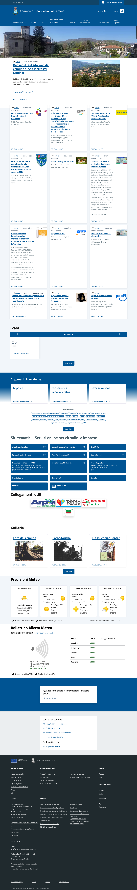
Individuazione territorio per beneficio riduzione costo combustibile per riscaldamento (28, 298)
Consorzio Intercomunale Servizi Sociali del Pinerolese (22, 116)
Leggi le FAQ (74, 816)
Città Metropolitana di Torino (49, 804)
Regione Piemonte (18, 2)
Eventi (101, 793)
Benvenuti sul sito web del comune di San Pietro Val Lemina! (31, 69)
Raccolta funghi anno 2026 (62, 161)
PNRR (85, 422)
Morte (56, 419)
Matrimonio (43, 419)
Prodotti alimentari (91, 419)
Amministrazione (19, 22)
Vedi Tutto (68, 363)
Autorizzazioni (44, 777)
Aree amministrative (17, 774)
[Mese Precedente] (17, 334)
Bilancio (72, 413)
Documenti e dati (16, 777)
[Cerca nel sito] (121, 11)
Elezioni (82, 416)
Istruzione (35, 419)
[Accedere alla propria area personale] (111, 2)
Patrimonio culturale (73, 419)
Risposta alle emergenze (57, 422)
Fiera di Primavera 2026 (21, 353)
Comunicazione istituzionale (55, 416)
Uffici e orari (15, 832)
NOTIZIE (18, 62)
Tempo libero (71, 422)
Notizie (101, 774)
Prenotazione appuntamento (79, 821)
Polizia (82, 419)
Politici (13, 790)
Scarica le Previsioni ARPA (23, 620)
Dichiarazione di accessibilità (49, 824)
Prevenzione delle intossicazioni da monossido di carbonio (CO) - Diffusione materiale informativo (22, 238)
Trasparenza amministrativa (85, 21)
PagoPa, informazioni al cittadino (101, 297)
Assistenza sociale (53, 413)
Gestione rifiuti (90, 416)
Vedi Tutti (68, 429)
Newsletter (103, 807)
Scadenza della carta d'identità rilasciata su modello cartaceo (100, 164)
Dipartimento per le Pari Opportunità (52, 808)
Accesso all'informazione (39, 413)
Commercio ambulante (39, 416)
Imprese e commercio (77, 774)
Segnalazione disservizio (78, 818)
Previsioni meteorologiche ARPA (49, 620)
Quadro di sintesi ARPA (45, 674)
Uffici (12, 793)
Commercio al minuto (98, 413)
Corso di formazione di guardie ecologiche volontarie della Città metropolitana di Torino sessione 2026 (21, 166)
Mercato (50, 419)
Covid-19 (75, 416)
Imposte (73, 23)
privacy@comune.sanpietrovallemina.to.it (24, 870)
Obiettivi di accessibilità (48, 827)
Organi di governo (16, 783)
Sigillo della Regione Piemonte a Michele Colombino (59, 298)
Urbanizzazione (104, 23)
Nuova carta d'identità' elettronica (101, 234)
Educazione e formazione (48, 783)
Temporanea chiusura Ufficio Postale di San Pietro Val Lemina (100, 116)
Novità (33, 22)
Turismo (78, 422)
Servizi (43, 22)
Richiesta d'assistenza (77, 823)
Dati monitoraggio (17, 882)
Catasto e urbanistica (47, 780)
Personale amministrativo (19, 787)
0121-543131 (22, 814)
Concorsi (68, 416)
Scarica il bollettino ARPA (22, 674)
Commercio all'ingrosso (83, 413)
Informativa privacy (76, 804)
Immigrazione (101, 416)
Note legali (73, 808)
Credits (48, 882)
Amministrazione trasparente (79, 814)
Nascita (62, 419)
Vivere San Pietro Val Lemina (56, 21)
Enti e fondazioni (16, 780)
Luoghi (101, 790)
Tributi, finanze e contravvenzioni (80, 777)
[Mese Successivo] (120, 334)
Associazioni (64, 413)
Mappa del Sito (64, 882)
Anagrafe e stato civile (47, 774)
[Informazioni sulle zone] (43, 633)
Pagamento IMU (58, 233)
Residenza (102, 419)
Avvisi (101, 777)
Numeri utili (14, 835)
